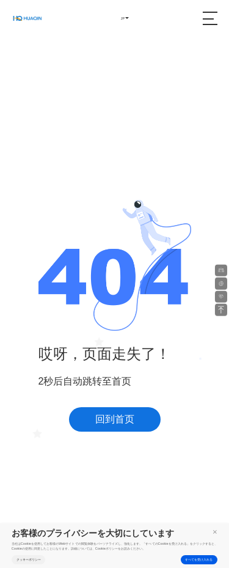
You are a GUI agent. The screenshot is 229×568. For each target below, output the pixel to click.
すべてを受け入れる (199, 559)
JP (123, 18)
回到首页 (114, 419)
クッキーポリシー (28, 559)
